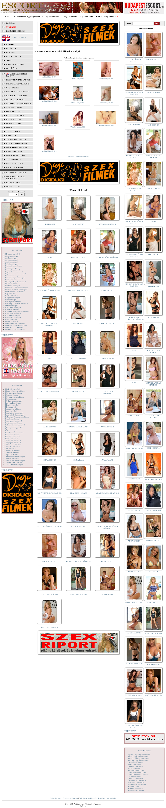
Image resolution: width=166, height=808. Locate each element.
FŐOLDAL (10, 23)
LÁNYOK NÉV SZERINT (16, 173)
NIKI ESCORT (49, 224)
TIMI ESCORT (107, 594)
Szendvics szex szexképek (14, 433)
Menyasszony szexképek (14, 327)
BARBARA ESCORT (107, 323)
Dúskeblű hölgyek (15, 100)
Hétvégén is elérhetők (17, 92)
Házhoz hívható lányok (18, 80)
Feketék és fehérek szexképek (16, 290)
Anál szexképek (11, 258)
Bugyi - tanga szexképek (14, 272)
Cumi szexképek (11, 280)
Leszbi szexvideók (134, 776)
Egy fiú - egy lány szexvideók (139, 755)
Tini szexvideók (133, 786)
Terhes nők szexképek (13, 445)
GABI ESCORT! (153, 664)
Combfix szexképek (12, 276)
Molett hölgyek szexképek (15, 391)
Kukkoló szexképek (12, 315)
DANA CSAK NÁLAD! (107, 224)
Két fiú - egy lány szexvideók (138, 756)
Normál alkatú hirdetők (18, 104)
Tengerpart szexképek (13, 443)
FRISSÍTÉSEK (11, 68)
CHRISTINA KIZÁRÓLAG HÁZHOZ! (107, 527)
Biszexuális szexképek (13, 266)
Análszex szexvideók (135, 762)
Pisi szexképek (10, 407)
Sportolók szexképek (13, 429)
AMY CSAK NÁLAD (49, 594)
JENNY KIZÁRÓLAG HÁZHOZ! (49, 493)
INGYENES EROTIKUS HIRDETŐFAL (15, 178)
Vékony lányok (14, 108)
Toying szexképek (12, 455)
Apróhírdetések (52, 16)
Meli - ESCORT (153, 572)
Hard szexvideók (134, 768)
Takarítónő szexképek (13, 441)
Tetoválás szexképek (12, 447)
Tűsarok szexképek (12, 459)
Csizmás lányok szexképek (15, 278)
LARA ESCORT (107, 290)
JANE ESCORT (78, 224)
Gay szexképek (10, 294)
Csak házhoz (12, 88)
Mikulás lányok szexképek (15, 329)
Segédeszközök (14, 112)
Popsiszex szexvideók (136, 782)
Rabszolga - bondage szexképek (17, 417)
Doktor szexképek (12, 284)
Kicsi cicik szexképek (13, 313)
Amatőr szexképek (12, 256)
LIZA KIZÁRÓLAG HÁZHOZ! (107, 493)
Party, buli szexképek (13, 403)
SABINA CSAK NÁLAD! (78, 427)
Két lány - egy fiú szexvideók (138, 760)
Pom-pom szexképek (13, 409)
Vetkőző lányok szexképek (15, 461)
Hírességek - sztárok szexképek (16, 304)
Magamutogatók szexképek (15, 323)
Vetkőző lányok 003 (106, 78)
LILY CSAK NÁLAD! (78, 493)
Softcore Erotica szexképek (15, 425)
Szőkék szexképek (12, 435)
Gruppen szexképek (12, 298)
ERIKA (49, 257)
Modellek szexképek (12, 389)
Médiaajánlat (111, 798)
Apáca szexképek (11, 260)
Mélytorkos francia (16, 147)
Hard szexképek (11, 300)
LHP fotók (11, 135)
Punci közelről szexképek (14, 415)
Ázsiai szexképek (11, 262)
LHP (7, 16)
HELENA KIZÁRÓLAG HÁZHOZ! (134, 285)
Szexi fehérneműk (15, 116)
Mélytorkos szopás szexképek (16, 325)
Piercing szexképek (12, 405)
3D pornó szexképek (12, 254)
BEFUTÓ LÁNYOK (14, 56)
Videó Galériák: (144, 751)
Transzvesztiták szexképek (15, 457)
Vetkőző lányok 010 (49, 151)
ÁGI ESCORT (78, 323)
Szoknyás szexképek (12, 437)
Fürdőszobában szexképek (15, 292)
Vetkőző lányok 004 (49, 101)
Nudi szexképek (11, 399)
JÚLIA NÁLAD (107, 460)
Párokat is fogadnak (17, 143)
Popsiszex (11, 128)
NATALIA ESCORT (78, 359)
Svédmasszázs (13, 159)
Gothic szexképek (11, 296)
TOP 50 (9, 60)
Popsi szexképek (11, 411)
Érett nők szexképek (12, 286)
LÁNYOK (10, 44)
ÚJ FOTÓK (10, 52)
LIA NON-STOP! (107, 359)
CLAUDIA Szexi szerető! (49, 392)
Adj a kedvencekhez (86, 798)
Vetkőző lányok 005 (77, 103)
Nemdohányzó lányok (17, 84)
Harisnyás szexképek (13, 302)
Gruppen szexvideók (135, 766)
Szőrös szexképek (11, 439)
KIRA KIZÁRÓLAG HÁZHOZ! (107, 257)
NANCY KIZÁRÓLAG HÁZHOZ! (134, 222)
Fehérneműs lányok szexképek (16, 288)
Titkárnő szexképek (12, 451)
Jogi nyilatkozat (55, 798)
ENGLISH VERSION (18, 38)
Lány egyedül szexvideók (137, 772)
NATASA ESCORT (49, 561)
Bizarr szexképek (11, 268)
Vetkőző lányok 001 (49, 77)
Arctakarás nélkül (16, 139)
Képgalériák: (17, 250)
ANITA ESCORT (49, 460)
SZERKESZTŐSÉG (13, 183)
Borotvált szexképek (12, 270)
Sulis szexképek (11, 431)
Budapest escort (14, 167)
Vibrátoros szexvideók (136, 790)
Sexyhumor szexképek (13, 423)
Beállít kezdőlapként (70, 798)
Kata (49, 359)
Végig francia (13, 131)
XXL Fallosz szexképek (14, 465)
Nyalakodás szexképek (13, 401)
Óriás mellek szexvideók (137, 780)
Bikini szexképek (11, 264)
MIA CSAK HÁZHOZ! (134, 448)
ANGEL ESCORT (107, 427)
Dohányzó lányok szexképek (15, 282)
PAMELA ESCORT (78, 257)
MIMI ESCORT (153, 254)
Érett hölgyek (13, 120)
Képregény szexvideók (136, 770)
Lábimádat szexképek (13, 317)
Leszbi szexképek (11, 321)
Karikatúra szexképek (13, 308)
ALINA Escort (78, 460)
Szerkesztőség (100, 798)
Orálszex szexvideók (135, 778)
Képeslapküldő (86, 16)
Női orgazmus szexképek (14, 397)
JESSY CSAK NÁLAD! (49, 627)
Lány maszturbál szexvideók (138, 774)
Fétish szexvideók (134, 764)
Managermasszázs (15, 155)
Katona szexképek (12, 310)
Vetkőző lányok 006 (106, 103)
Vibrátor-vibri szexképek (14, 463)
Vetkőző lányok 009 (106, 125)
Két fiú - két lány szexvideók (138, 758)
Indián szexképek (11, 306)
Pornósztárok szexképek (14, 413)
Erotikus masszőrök (16, 96)
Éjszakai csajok (14, 151)
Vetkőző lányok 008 (77, 127)
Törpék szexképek (12, 453)
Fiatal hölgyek (14, 124)
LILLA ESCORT (107, 561)
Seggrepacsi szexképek (13, 421)
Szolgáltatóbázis (69, 16)
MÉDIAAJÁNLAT (13, 187)
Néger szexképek (11, 395)
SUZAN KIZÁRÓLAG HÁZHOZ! (107, 393)
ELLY (134, 382)
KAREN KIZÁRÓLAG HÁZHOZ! (49, 324)
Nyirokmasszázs (14, 163)
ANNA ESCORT (134, 541)
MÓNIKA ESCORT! (78, 392)
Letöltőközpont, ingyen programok (28, 16)
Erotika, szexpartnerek (106, 16)
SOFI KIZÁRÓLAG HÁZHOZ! (49, 290)
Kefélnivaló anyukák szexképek (17, 312)
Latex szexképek (11, 319)
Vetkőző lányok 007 (49, 125)
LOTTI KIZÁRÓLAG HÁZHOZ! (49, 526)
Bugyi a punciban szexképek (15, 274)
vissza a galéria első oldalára (78, 156)
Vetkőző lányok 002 (77, 78)
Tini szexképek (10, 449)
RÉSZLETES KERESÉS (15, 31)
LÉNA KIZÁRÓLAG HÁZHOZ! (78, 561)
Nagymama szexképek (13, 393)
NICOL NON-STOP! (78, 526)
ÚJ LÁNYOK (11, 48)
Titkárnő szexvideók (135, 788)
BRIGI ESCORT (153, 602)
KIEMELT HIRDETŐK (15, 64)
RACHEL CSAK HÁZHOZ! (78, 290)
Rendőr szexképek (12, 419)
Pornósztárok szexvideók (137, 784)
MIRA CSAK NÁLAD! (78, 594)
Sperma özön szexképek (14, 427)
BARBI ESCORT (49, 427)
